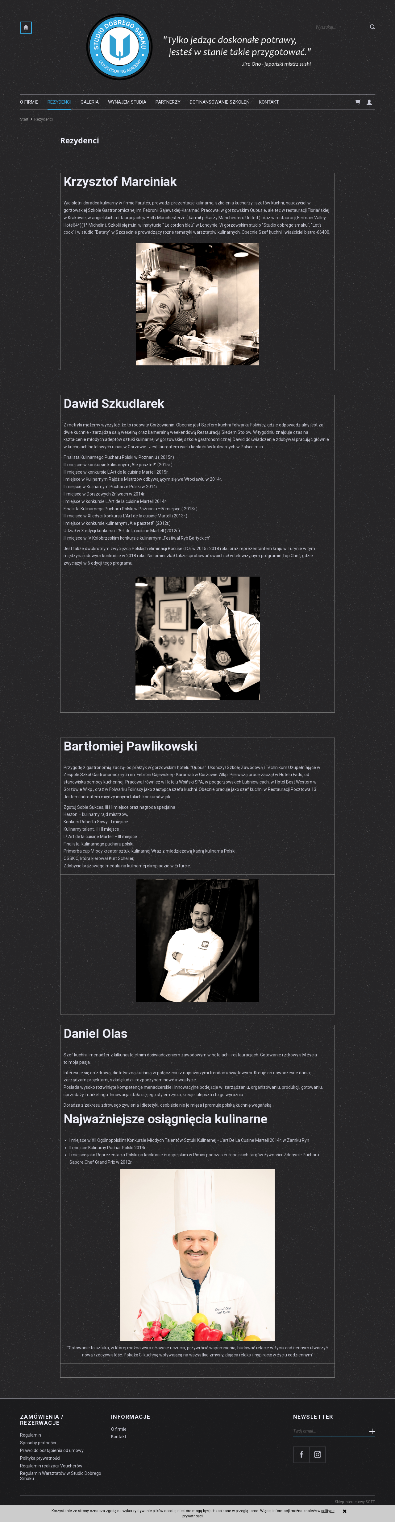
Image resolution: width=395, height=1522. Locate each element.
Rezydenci (59, 102)
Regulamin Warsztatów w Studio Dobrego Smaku (60, 1476)
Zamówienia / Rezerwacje (42, 1420)
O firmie (29, 102)
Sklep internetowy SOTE (355, 1502)
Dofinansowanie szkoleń (220, 102)
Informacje (130, 1417)
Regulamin (30, 1435)
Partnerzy (168, 102)
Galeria (90, 102)
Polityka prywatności (40, 1458)
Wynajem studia (127, 102)
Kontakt (269, 102)
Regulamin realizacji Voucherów (51, 1465)
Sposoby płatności (38, 1442)
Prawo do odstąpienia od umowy (52, 1450)
